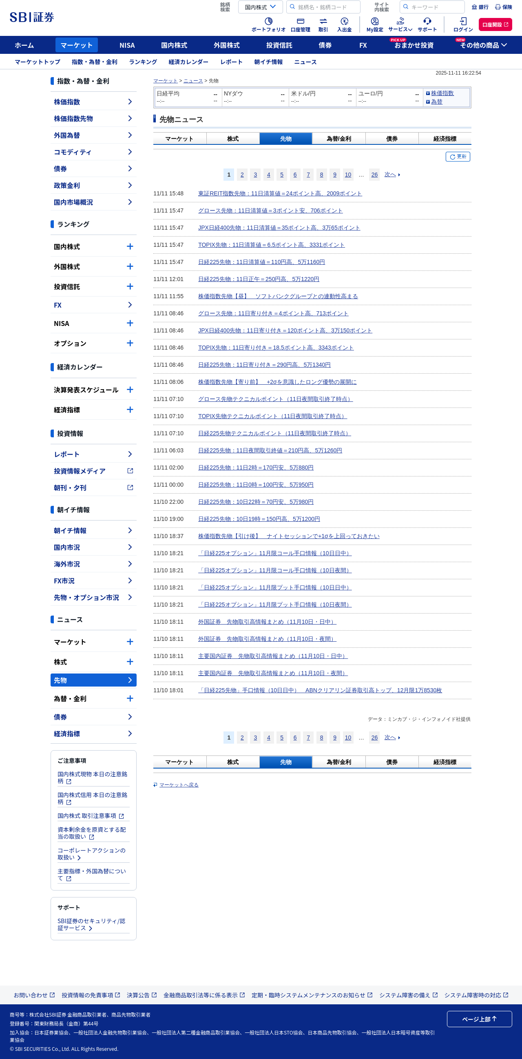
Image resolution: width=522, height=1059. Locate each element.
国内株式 (174, 45)
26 (375, 174)
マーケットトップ (37, 62)
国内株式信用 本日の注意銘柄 (92, 798)
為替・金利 (93, 698)
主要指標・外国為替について (92, 874)
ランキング (143, 62)
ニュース (305, 62)
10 (348, 174)
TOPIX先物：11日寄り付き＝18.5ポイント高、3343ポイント (276, 347)
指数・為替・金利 (94, 62)
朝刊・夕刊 (93, 487)
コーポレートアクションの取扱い (92, 853)
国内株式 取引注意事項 (91, 815)
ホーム (24, 45)
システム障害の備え (408, 995)
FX (363, 45)
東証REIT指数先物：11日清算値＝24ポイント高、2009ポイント (280, 193)
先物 (93, 680)
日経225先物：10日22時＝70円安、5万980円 (256, 501)
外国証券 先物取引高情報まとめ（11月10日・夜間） (267, 639)
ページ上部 (479, 1019)
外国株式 (227, 45)
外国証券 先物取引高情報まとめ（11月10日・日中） (267, 621)
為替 (436, 101)
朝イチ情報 (268, 62)
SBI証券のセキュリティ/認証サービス (91, 924)
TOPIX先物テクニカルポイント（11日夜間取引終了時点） (272, 416)
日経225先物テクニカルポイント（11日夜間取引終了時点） (274, 433)
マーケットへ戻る (179, 785)
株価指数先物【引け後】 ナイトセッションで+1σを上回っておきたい (289, 536)
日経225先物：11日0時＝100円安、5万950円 (256, 484)
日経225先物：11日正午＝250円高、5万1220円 (258, 279)
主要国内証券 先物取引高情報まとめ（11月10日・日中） (273, 656)
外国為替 (93, 135)
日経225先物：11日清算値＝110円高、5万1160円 (261, 262)
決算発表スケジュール (93, 389)
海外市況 (93, 564)
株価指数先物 (93, 118)
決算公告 (142, 995)
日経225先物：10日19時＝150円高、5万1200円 (259, 519)
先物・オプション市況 (93, 597)
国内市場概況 (93, 202)
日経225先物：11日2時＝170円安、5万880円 (256, 467)
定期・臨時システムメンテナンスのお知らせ (312, 995)
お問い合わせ (34, 995)
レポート (231, 62)
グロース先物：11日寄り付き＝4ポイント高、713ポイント (273, 313)
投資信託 (279, 45)
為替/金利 (339, 138)
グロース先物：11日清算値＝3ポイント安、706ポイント (270, 210)
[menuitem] (480, 7)
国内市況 (93, 547)
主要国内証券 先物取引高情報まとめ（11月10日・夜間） (273, 673)
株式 (93, 662)
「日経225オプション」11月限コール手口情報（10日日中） (275, 553)
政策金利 (93, 185)
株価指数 (93, 101)
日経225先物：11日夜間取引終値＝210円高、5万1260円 (270, 450)
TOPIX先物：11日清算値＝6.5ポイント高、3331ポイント (271, 244)
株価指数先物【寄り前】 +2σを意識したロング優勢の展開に (277, 382)
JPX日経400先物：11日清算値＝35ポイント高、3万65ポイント (279, 227)
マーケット (76, 45)
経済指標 (93, 409)
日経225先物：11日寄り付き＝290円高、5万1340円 (264, 364)
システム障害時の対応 (477, 995)
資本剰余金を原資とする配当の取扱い (92, 832)
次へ (390, 174)
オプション (93, 343)
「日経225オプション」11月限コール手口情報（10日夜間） (275, 570)
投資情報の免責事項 (91, 995)
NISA (127, 45)
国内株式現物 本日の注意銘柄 (92, 777)
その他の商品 (481, 44)
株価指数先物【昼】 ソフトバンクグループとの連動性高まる (278, 296)
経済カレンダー (189, 62)
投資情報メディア (93, 471)
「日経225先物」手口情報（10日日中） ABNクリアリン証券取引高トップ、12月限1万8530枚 (320, 690)
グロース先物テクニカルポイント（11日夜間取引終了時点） (275, 399)
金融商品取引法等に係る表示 (204, 995)
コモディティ (93, 152)
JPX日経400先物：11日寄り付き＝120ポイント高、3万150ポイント (285, 330)
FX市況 (93, 580)
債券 (325, 45)
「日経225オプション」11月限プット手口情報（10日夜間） (275, 604)
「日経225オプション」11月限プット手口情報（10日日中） (275, 587)
